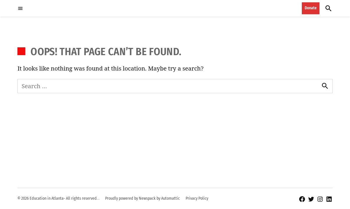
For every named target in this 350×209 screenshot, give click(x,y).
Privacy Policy (197, 198)
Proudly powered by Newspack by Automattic (142, 198)
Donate (311, 8)
